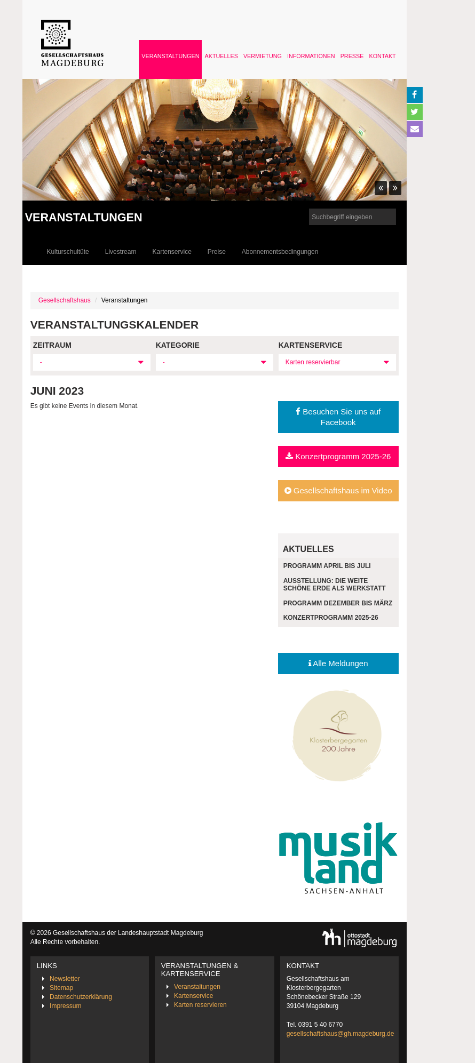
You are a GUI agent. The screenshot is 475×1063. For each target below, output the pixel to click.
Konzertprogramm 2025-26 (338, 456)
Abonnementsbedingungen (280, 251)
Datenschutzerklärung (81, 997)
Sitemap (61, 988)
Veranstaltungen (170, 56)
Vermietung (262, 56)
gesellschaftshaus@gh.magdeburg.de (340, 1033)
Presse (352, 56)
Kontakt (382, 56)
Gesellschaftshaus (64, 300)
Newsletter (65, 978)
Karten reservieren (200, 1005)
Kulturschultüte (67, 251)
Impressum (65, 1006)
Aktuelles (221, 56)
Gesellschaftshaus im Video (338, 490)
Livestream (121, 251)
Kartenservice (171, 251)
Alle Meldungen (338, 663)
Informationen (311, 56)
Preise (217, 251)
